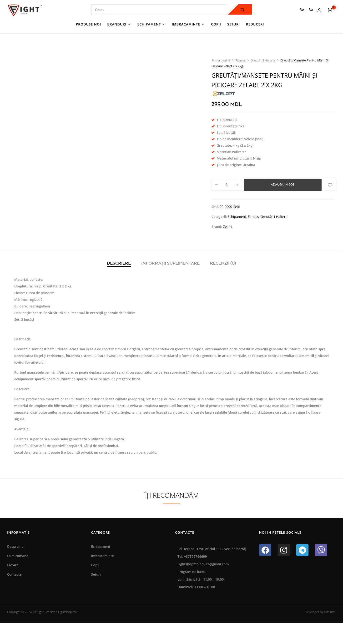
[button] (332, 10)
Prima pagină (220, 60)
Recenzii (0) (223, 263)
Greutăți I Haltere (263, 60)
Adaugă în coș (283, 184)
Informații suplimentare (170, 263)
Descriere (119, 263)
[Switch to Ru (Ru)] (310, 9)
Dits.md (329, 612)
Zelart (227, 226)
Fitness (240, 60)
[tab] (119, 264)
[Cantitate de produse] (227, 184)
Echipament (237, 216)
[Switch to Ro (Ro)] (301, 9)
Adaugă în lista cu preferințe (330, 185)
